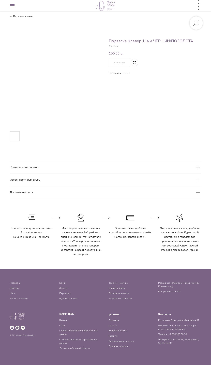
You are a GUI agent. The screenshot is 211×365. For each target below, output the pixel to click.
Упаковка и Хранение (120, 298)
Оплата (113, 325)
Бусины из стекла (68, 298)
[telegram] (23, 328)
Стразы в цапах (117, 288)
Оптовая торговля (118, 346)
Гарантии (113, 336)
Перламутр (65, 293)
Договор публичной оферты (74, 348)
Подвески (15, 282)
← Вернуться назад (22, 16)
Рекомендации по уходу (121, 341)
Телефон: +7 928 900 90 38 (172, 334)
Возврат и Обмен (118, 330)
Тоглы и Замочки (19, 298)
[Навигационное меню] (12, 5)
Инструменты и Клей (169, 291)
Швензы (14, 288)
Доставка (114, 320)
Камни (62, 282)
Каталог (63, 320)
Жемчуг (63, 288)
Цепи (12, 293)
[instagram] (12, 328)
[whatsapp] (17, 328)
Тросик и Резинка (118, 282)
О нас (62, 325)
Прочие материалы (119, 293)
